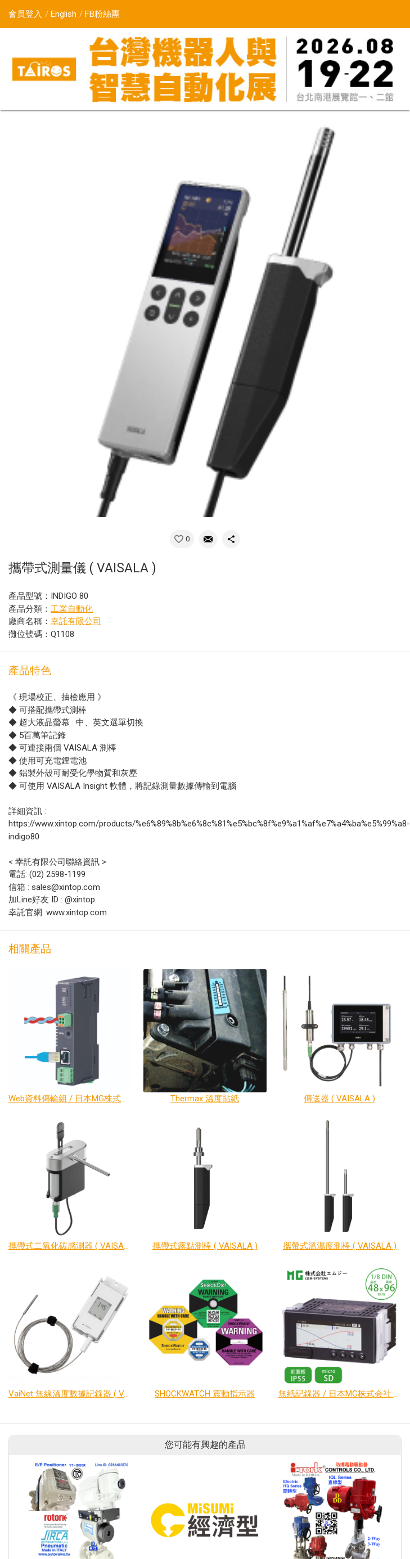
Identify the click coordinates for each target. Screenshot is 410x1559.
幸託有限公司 (76, 621)
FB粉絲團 (102, 14)
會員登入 (25, 14)
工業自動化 (72, 609)
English (63, 14)
